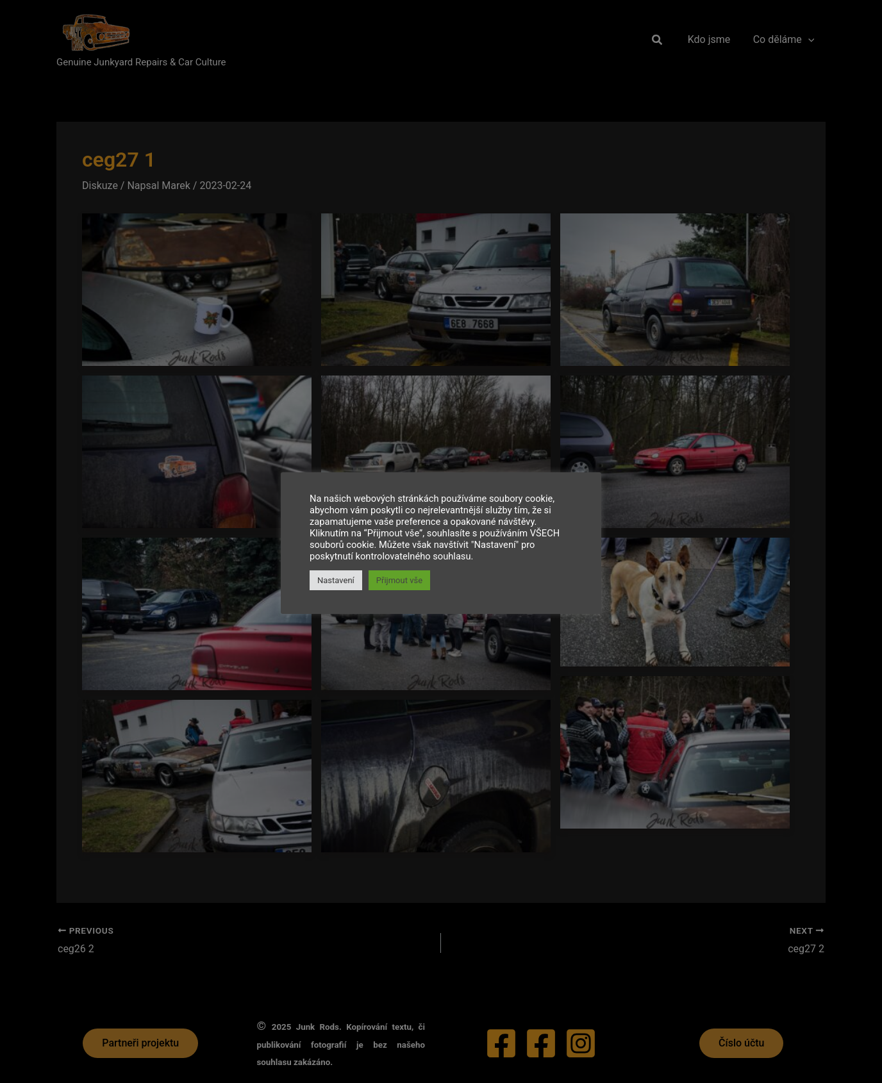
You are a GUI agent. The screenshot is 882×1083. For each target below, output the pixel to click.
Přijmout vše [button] (399, 580)
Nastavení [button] (335, 580)
